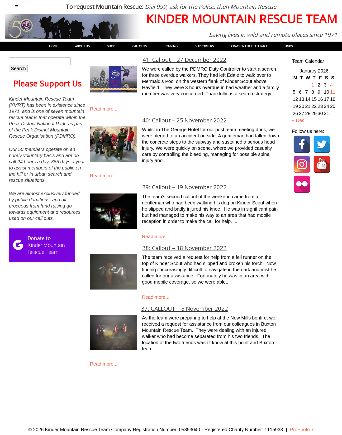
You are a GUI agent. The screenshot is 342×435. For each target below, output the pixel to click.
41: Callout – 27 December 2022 (184, 60)
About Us (82, 46)
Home (53, 46)
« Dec (298, 120)
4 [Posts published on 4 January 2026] (331, 84)
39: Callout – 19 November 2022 (184, 187)
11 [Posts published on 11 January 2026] (332, 92)
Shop (111, 46)
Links (289, 46)
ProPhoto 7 (302, 429)
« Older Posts (106, 388)
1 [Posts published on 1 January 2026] (312, 84)
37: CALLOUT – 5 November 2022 (184, 308)
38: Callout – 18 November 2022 (184, 248)
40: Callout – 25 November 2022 (184, 120)
